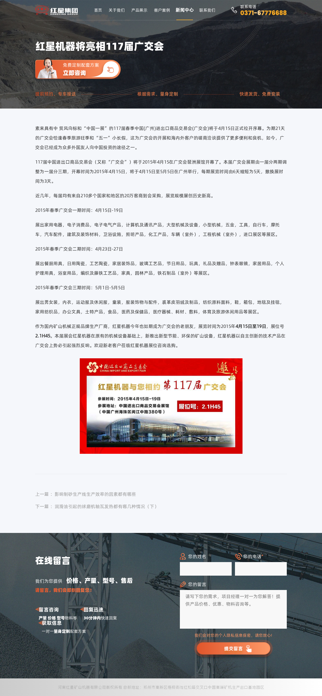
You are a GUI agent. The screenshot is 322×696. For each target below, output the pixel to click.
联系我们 (207, 10)
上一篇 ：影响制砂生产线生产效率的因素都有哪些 (85, 494)
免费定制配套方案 (92, 69)
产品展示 (139, 10)
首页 (98, 10)
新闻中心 (185, 10)
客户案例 (162, 10)
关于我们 (117, 10)
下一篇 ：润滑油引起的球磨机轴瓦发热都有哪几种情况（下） (97, 506)
